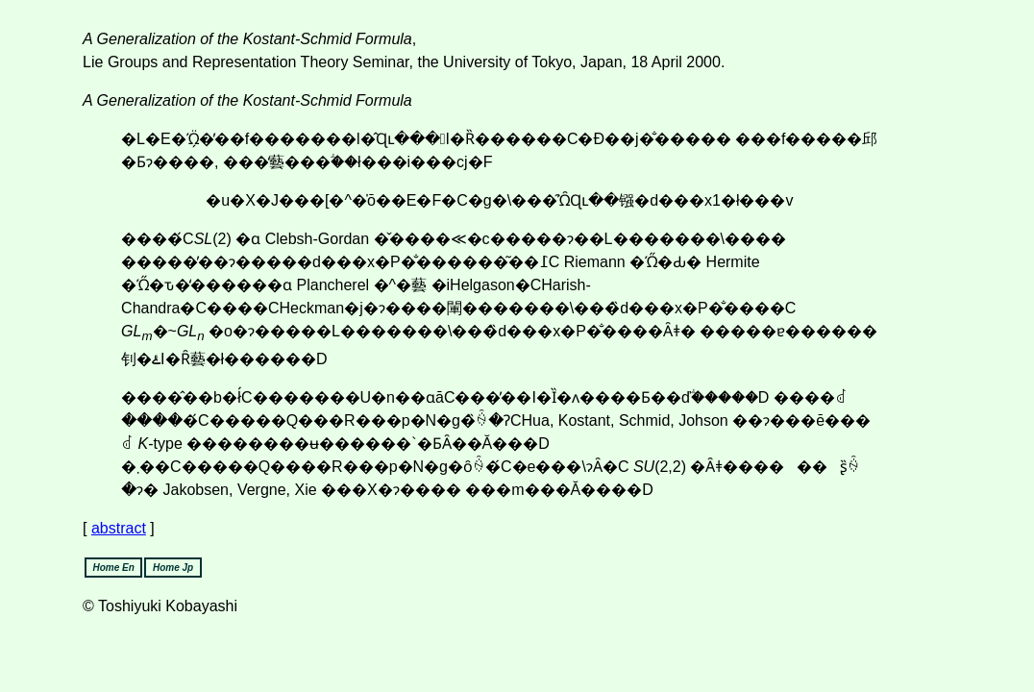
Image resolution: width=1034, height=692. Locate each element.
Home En (113, 567)
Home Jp (173, 567)
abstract (118, 528)
